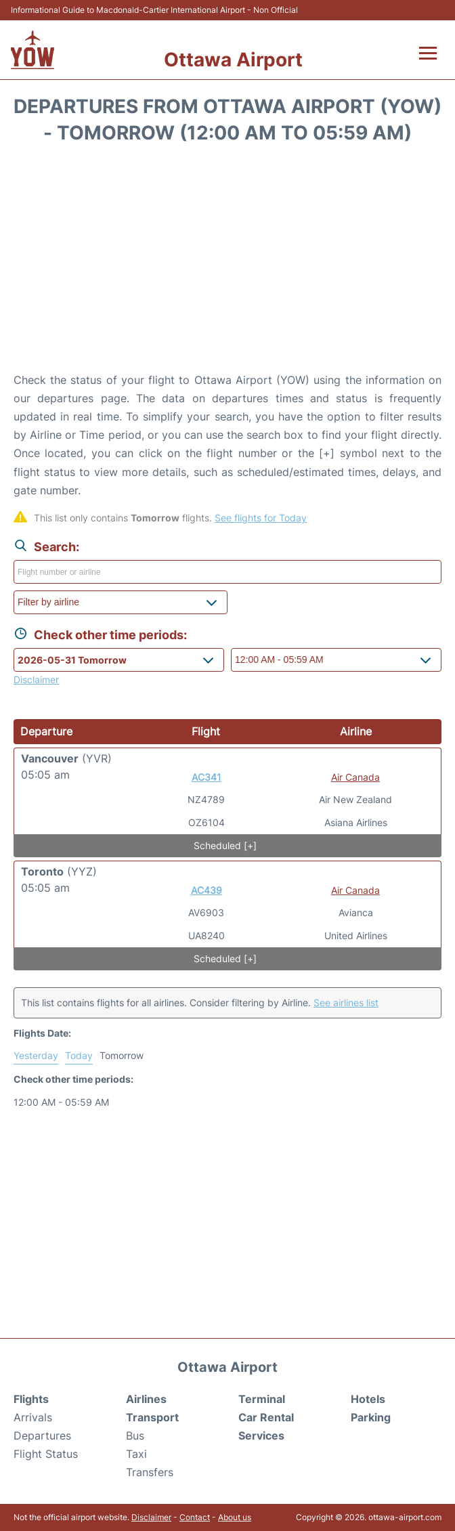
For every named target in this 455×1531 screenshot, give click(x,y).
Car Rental (266, 1417)
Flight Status (46, 1454)
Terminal (261, 1399)
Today (79, 1055)
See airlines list (345, 1002)
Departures (42, 1435)
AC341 (206, 777)
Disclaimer (151, 1517)
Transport (152, 1417)
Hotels (368, 1399)
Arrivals (33, 1417)
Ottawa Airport (233, 59)
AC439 (206, 890)
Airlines (146, 1399)
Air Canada (355, 777)
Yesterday (36, 1055)
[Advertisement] (227, 263)
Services (261, 1435)
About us (234, 1517)
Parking (371, 1417)
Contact (194, 1517)
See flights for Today (261, 517)
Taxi (136, 1454)
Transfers (149, 1472)
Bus (135, 1435)
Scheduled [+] (225, 845)
